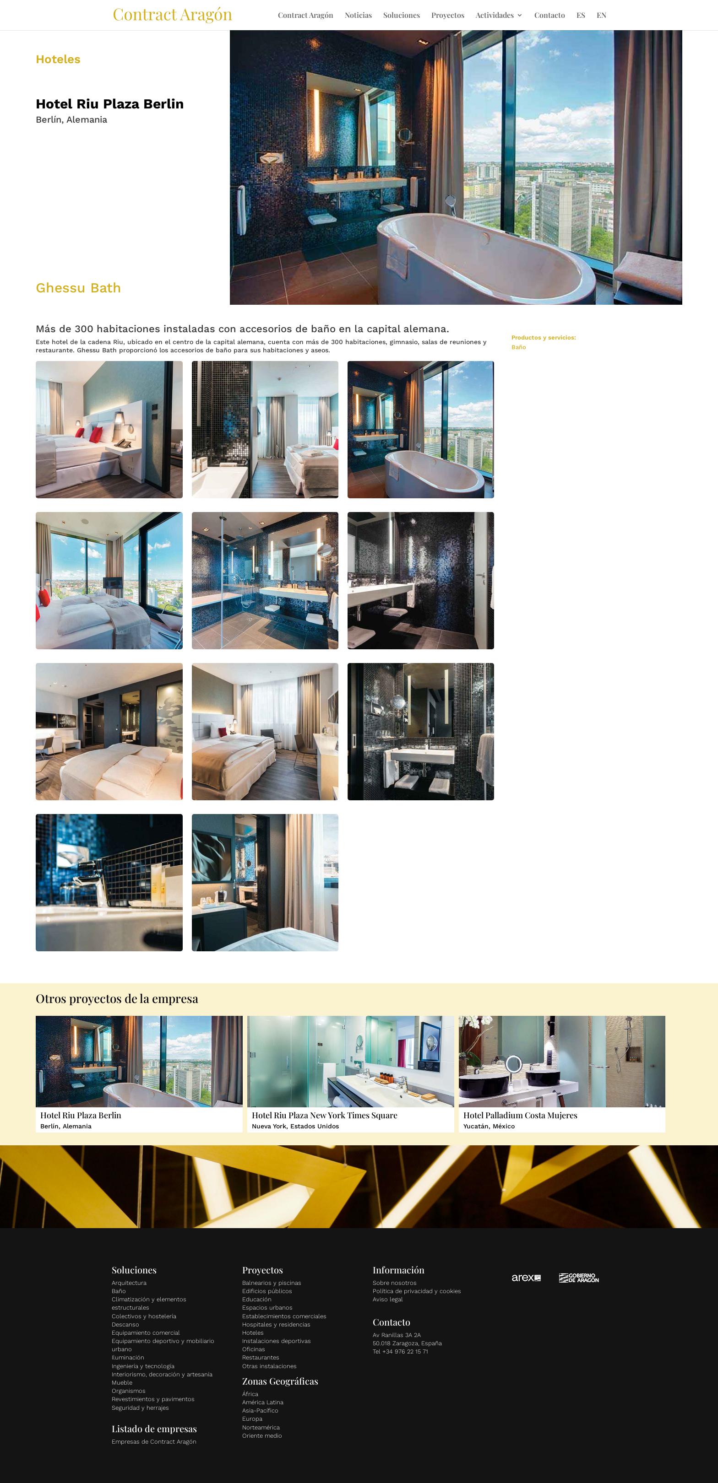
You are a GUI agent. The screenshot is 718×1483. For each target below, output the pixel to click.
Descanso (125, 1324)
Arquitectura (129, 1282)
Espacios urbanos (267, 1307)
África (250, 1394)
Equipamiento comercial (146, 1332)
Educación (257, 1299)
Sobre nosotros (395, 1282)
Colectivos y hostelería (144, 1316)
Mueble (122, 1382)
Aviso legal (388, 1299)
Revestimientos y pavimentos (153, 1399)
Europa (252, 1418)
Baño (119, 1291)
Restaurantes (260, 1357)
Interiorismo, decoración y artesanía (162, 1374)
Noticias (358, 16)
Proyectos (447, 16)
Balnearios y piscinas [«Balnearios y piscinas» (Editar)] (271, 1282)
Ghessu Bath (78, 288)
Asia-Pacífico (260, 1410)
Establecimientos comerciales (284, 1316)
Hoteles (253, 1332)
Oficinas (253, 1349)
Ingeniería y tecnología (143, 1366)
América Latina (262, 1402)
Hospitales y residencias (276, 1324)
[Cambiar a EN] (601, 21)
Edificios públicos (267, 1291)
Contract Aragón (305, 16)
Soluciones (401, 16)
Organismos (129, 1390)
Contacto (549, 16)
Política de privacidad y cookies (417, 1291)
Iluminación (128, 1357)
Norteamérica (261, 1427)
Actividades (495, 16)
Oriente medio (262, 1435)
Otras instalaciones (269, 1366)
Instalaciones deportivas (276, 1340)
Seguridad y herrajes (140, 1407)
